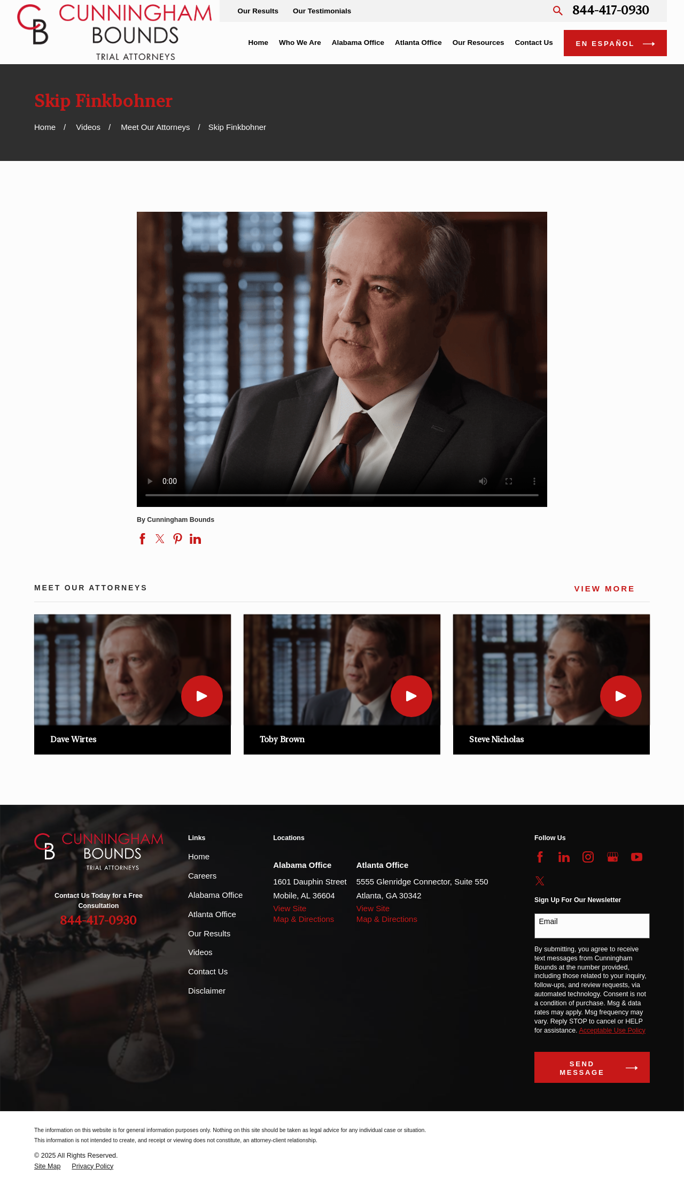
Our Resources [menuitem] (478, 43)
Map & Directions (303, 919)
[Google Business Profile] (612, 857)
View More (604, 588)
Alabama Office (215, 894)
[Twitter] (540, 881)
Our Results (257, 11)
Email (548, 921)
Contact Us (208, 971)
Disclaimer (207, 990)
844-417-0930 (610, 11)
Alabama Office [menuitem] (358, 43)
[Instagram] (588, 857)
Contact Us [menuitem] (534, 43)
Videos (200, 952)
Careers (202, 875)
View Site (289, 908)
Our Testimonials (322, 11)
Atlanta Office (212, 914)
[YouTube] (636, 857)
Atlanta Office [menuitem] (418, 43)
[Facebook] (540, 857)
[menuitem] (47, 1166)
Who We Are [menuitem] (300, 43)
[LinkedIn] (564, 857)
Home (198, 856)
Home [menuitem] (258, 43)
